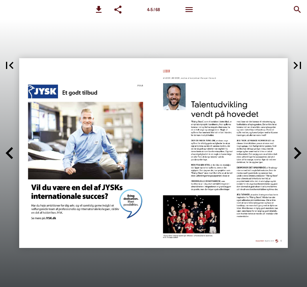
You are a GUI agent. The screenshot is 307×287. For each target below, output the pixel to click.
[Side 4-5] (153, 9)
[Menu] (189, 9)
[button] (98, 9)
